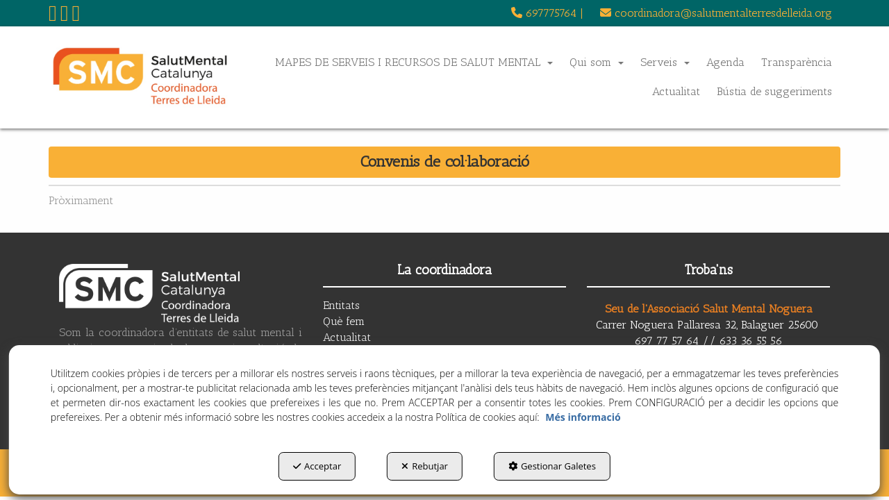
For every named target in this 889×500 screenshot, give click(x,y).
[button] (53, 17)
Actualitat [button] (347, 337)
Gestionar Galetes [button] (552, 466)
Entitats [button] (341, 305)
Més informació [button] (582, 417)
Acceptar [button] (317, 466)
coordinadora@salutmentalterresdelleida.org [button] (716, 12)
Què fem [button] (344, 321)
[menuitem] (547, 13)
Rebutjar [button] (424, 466)
